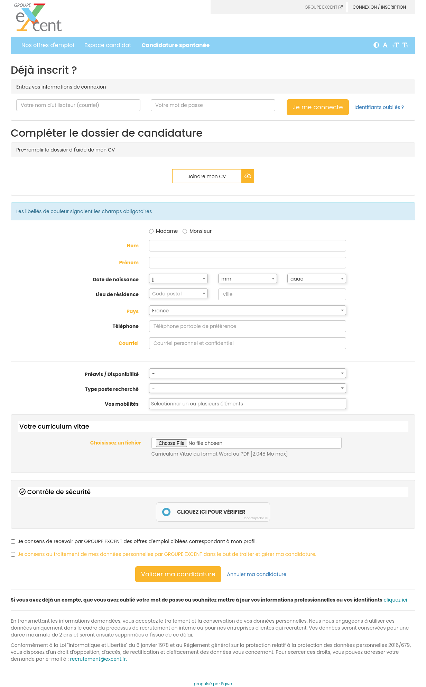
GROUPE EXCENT (324, 7)
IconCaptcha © (256, 518)
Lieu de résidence (117, 294)
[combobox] (178, 278)
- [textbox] (153, 373)
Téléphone (125, 326)
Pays (133, 311)
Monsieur (197, 231)
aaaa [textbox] (297, 278)
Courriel (129, 343)
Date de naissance (116, 279)
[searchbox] (247, 403)
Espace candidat (107, 45)
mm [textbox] (226, 278)
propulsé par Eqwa (213, 684)
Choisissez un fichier (115, 442)
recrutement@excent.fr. (98, 659)
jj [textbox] (153, 278)
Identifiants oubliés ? (379, 107)
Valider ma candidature (178, 574)
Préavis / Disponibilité (112, 374)
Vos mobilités (122, 404)
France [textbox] (160, 310)
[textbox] (178, 294)
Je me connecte (318, 107)
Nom (133, 245)
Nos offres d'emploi (47, 45)
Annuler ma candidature (257, 574)
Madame (163, 231)
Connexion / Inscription (379, 7)
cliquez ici (395, 599)
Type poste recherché (112, 389)
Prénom (129, 262)
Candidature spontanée (175, 45)
